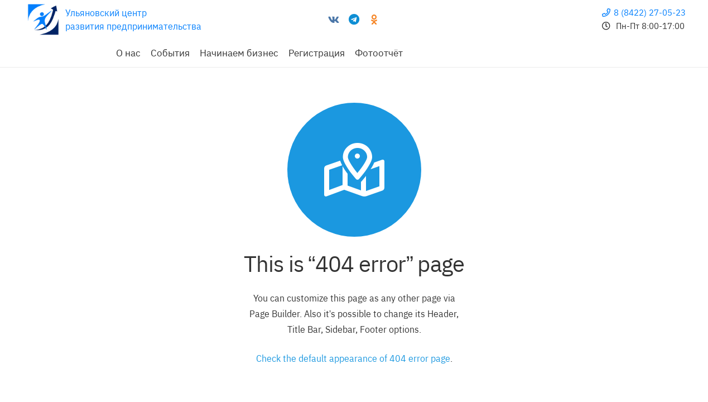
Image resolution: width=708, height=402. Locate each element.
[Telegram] (354, 19)
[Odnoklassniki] (374, 19)
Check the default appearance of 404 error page (353, 358)
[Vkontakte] (334, 19)
